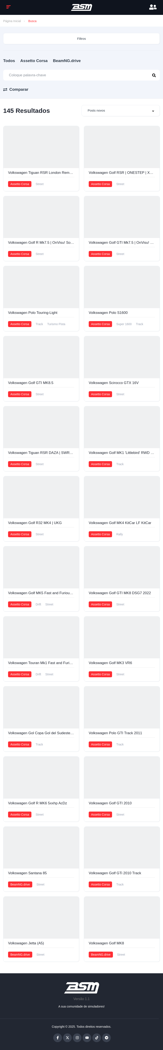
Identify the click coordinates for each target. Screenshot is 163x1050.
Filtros (81, 38)
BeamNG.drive (67, 60)
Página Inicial (12, 21)
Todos (9, 60)
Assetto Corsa (34, 60)
